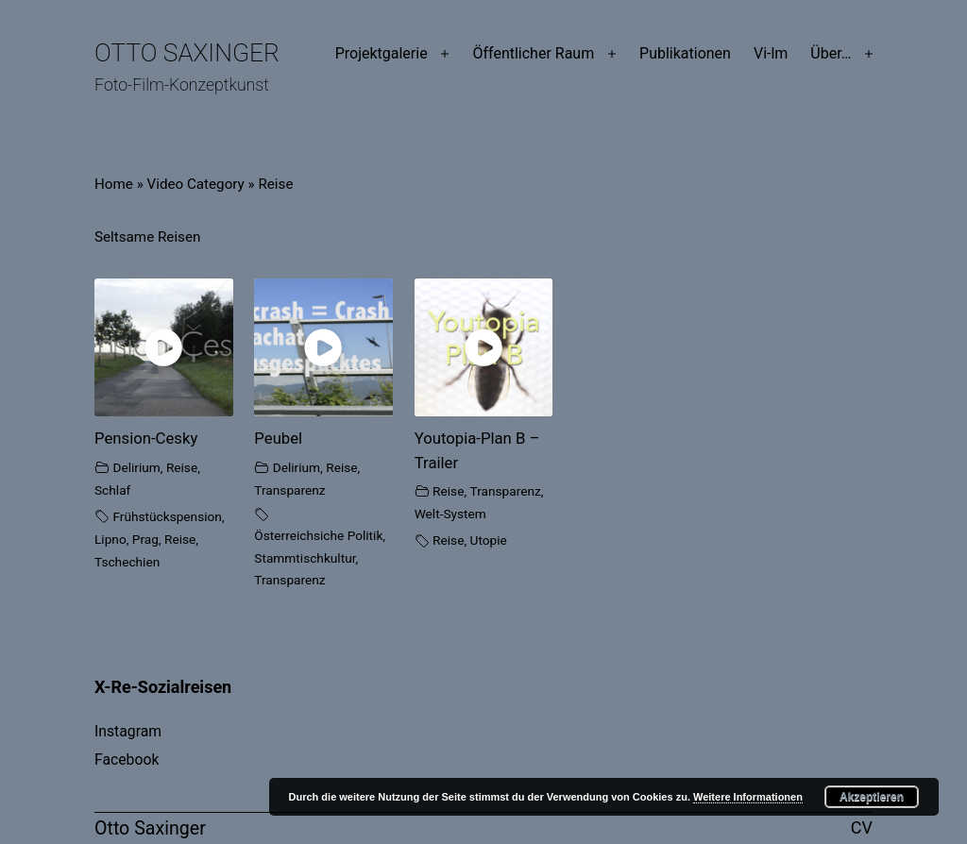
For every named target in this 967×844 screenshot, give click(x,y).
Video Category (196, 184)
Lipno (110, 539)
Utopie (488, 540)
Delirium (136, 467)
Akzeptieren (872, 796)
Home (113, 184)
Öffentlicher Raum (533, 53)
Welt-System (450, 513)
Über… (830, 53)
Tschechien (127, 561)
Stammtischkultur (304, 557)
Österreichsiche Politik (318, 535)
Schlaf (112, 490)
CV (862, 827)
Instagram (127, 731)
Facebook (126, 759)
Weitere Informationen (748, 796)
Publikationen (685, 53)
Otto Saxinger (187, 53)
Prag (145, 539)
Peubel (278, 438)
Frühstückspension (167, 516)
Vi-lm (771, 53)
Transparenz (289, 490)
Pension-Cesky (145, 438)
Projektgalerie (381, 53)
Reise (181, 467)
